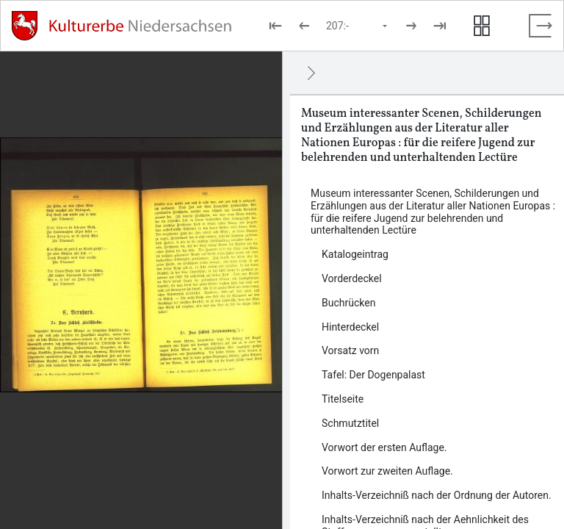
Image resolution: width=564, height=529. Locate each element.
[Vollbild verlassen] (540, 25)
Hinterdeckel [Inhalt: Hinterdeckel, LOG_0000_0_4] (350, 327)
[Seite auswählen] (357, 26)
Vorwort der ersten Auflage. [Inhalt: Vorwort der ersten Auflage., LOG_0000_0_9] (384, 447)
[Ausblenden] (311, 72)
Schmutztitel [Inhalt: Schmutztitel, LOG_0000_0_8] (350, 423)
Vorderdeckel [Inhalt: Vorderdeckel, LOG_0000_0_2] (352, 278)
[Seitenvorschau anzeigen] (481, 25)
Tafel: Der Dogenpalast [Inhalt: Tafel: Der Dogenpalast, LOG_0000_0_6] (373, 375)
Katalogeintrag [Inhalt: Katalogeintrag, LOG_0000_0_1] (355, 254)
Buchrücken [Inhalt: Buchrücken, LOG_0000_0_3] (348, 303)
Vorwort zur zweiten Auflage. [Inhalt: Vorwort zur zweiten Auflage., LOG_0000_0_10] (387, 471)
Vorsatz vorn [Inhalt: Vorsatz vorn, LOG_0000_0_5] (350, 350)
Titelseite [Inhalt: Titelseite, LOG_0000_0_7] (343, 399)
